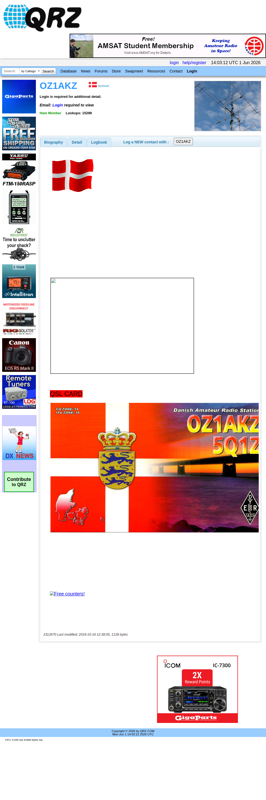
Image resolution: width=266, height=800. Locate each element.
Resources (156, 71)
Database (68, 71)
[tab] (53, 142)
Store (116, 71)
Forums (101, 71)
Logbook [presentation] (99, 142)
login (174, 62)
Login (192, 71)
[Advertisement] (90, 689)
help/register (194, 62)
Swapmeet (134, 71)
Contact (175, 71)
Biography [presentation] (53, 142)
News (85, 71)
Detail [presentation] (77, 142)
